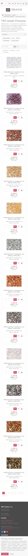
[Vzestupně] (15, 47)
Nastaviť (12, 554)
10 (3, 495)
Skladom (6, 50)
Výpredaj (12, 50)
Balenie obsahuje (6, 38)
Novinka (6, 52)
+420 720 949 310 (7, 521)
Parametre (4, 34)
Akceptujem (5, 554)
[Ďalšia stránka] (6, 495)
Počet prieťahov (6, 40)
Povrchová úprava (15, 40)
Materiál (17, 38)
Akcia (18, 50)
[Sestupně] (17, 47)
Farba (13, 38)
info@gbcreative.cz (9, 520)
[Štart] (2, 15)
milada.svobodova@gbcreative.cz (12, 527)
